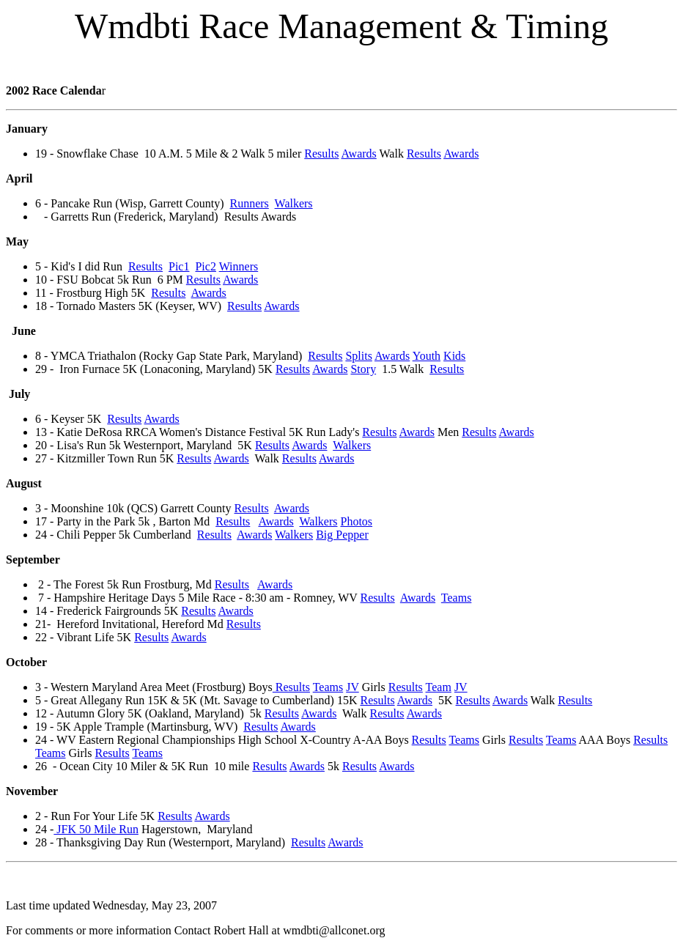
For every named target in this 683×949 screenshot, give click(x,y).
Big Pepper (342, 534)
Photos (357, 521)
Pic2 (205, 266)
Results (321, 153)
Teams (456, 597)
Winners (239, 266)
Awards (359, 153)
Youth (426, 356)
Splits (358, 356)
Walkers (294, 203)
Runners (249, 203)
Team (438, 687)
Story (363, 369)
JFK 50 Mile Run (96, 829)
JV (352, 687)
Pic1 (179, 266)
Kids (454, 356)
